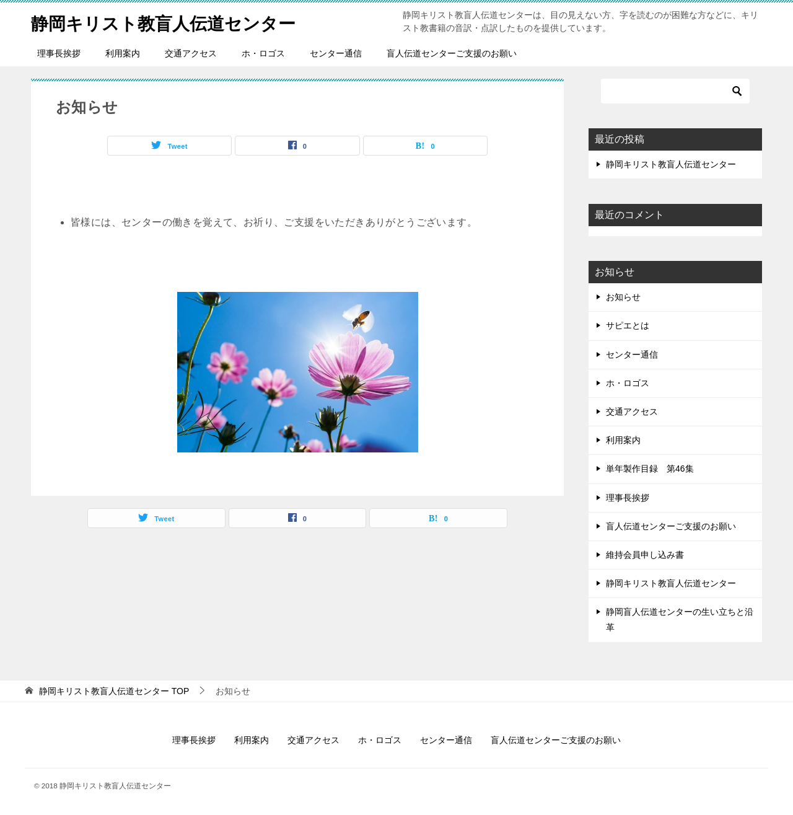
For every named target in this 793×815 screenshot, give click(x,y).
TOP (114, 691)
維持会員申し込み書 (645, 555)
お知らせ (623, 297)
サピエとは (627, 325)
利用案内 (122, 53)
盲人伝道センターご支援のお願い (452, 53)
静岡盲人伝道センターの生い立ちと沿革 (679, 619)
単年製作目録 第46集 (650, 469)
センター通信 (336, 53)
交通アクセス (191, 53)
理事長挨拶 (59, 53)
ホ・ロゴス (263, 53)
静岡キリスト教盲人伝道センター (172, 21)
